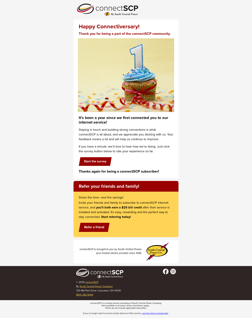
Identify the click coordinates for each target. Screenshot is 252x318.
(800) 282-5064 (84, 295)
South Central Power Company (96, 286)
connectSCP (91, 282)
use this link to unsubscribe (155, 313)
